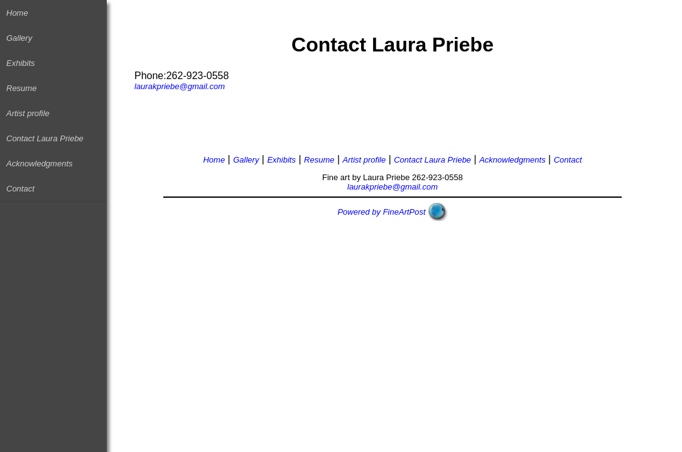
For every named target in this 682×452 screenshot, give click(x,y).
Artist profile (28, 113)
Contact (20, 188)
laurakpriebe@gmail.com (179, 86)
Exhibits (20, 63)
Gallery (19, 38)
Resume (21, 88)
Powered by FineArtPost (381, 212)
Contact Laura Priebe (45, 138)
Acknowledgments (39, 163)
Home (17, 13)
